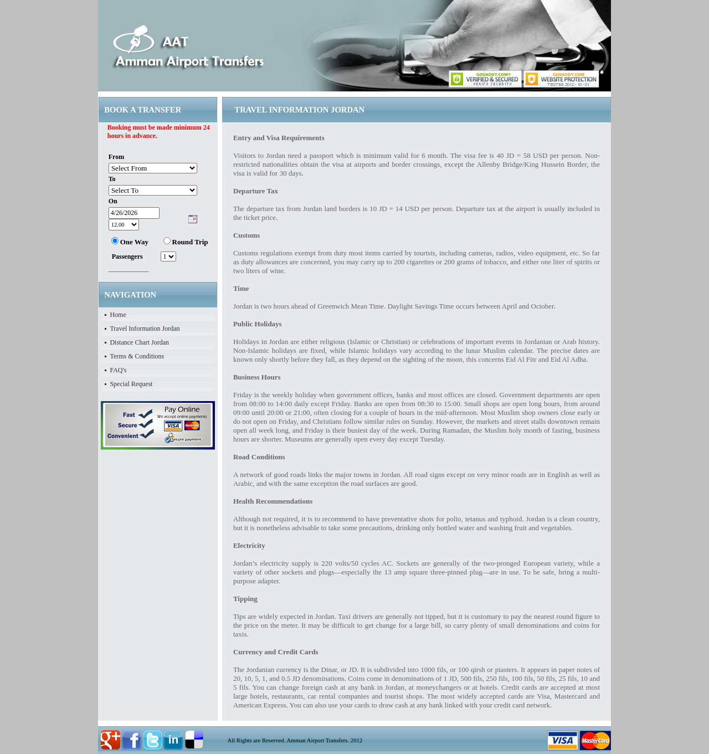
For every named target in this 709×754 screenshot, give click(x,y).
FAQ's (118, 370)
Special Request (131, 384)
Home (118, 315)
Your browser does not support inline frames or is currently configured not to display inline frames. (158, 197)
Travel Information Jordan (144, 328)
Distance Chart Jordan (139, 342)
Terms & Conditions (137, 356)
